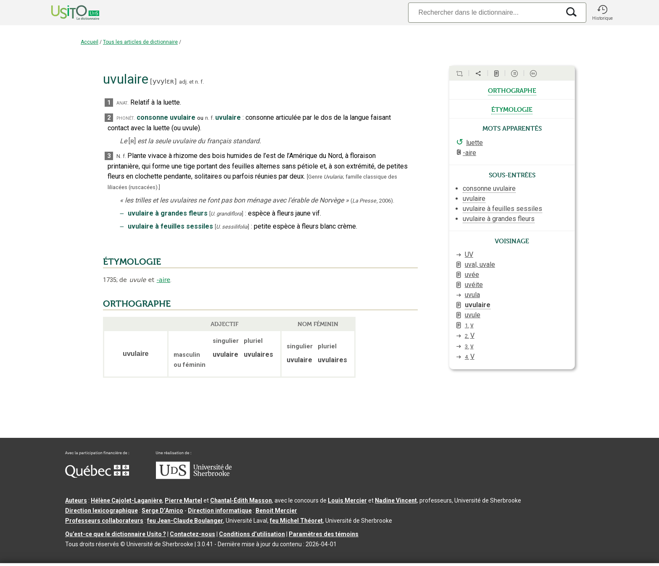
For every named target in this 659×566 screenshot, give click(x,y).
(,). (372, 200)
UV (469, 254)
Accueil (89, 42)
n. (197, 82)
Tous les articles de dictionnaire (140, 42)
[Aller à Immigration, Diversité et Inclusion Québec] (97, 475)
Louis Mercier (347, 500)
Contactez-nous (192, 534)
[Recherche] (484, 12)
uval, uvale (480, 265)
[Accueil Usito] (66, 12)
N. (118, 156)
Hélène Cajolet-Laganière (126, 500)
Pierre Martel (183, 500)
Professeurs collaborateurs (104, 520)
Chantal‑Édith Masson (241, 500)
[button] (602, 12)
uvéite (474, 285)
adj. (183, 82)
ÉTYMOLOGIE (132, 262)
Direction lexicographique (101, 510)
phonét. (125, 117)
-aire (163, 279)
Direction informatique (220, 510)
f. (202, 82)
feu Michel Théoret (296, 520)
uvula (472, 295)
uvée (472, 275)
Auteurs (76, 500)
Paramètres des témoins (323, 534)
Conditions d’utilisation (252, 534)
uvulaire (477, 305)
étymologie (511, 109)
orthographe (512, 90)
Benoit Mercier (276, 510)
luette (474, 143)
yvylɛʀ (163, 81)
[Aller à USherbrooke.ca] (194, 477)
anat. (122, 102)
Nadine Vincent (396, 500)
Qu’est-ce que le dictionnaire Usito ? (115, 534)
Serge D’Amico (162, 510)
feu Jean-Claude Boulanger (185, 520)
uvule (472, 315)
